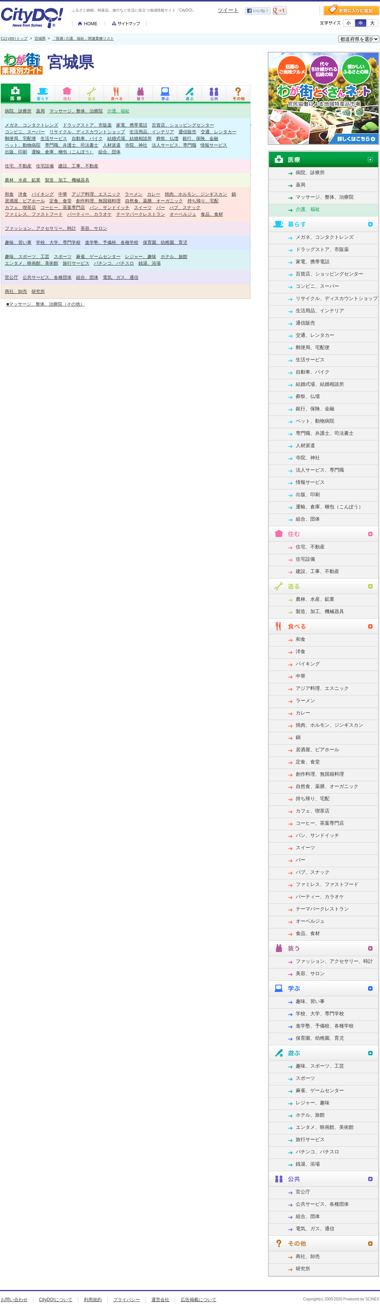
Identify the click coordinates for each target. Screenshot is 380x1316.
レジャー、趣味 (140, 256)
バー (160, 207)
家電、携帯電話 (131, 125)
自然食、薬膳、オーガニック (154, 200)
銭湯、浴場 (149, 263)
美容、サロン (94, 228)
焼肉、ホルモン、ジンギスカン (196, 194)
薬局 (40, 110)
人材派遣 (112, 145)
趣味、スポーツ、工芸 (27, 256)
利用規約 (93, 1299)
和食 (9, 194)
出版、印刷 (16, 151)
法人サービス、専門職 (174, 145)
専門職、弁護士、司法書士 (71, 145)
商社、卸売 (16, 291)
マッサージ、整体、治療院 (76, 110)
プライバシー (126, 1299)
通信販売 (187, 131)
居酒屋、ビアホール (25, 200)
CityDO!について (55, 1299)
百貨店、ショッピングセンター (183, 125)
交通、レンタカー (218, 131)
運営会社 (160, 1299)
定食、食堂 (60, 200)
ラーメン (133, 194)
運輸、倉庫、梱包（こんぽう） (63, 151)
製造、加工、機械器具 (67, 179)
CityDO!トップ (14, 39)
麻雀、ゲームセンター (98, 256)
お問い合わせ (14, 1299)
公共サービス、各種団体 (47, 277)
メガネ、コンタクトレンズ (31, 125)
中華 (62, 194)
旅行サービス (76, 263)
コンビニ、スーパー (25, 131)
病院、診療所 (18, 110)
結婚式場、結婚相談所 (129, 138)
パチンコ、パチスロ (114, 263)
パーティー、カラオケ (89, 214)
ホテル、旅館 (174, 256)
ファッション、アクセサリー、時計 (40, 228)
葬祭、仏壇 (167, 138)
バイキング (43, 194)
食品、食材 (212, 214)
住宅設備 (45, 165)
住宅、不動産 (18, 165)
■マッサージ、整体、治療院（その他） (45, 304)
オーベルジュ (183, 214)
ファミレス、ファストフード (34, 214)
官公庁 (11, 277)
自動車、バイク (87, 138)
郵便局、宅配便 (20, 138)
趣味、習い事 (18, 242)
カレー (153, 194)
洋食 (22, 194)
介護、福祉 (118, 110)
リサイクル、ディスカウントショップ (87, 131)
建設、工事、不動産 (78, 165)
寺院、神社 (136, 145)
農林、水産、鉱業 (22, 179)
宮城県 (40, 39)
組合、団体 (109, 151)
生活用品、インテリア (152, 131)
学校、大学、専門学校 (58, 242)
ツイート (228, 10)
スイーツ (143, 207)
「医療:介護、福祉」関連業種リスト (83, 39)
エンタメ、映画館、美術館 (31, 263)
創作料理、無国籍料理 (98, 200)
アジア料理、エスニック (96, 194)
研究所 (38, 291)
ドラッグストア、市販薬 (87, 125)
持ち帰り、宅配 (203, 200)
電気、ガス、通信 (120, 277)
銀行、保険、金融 (200, 138)
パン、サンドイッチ (109, 207)
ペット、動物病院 (22, 145)
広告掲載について (198, 1299)
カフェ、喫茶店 (20, 207)
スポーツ (63, 256)
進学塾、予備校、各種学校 (111, 242)
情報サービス (213, 145)
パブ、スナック (184, 207)
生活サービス (53, 138)
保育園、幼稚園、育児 (165, 242)
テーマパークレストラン (140, 214)
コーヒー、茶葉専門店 (62, 207)
